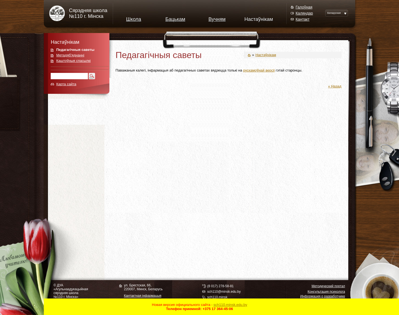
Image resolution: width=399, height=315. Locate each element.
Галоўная (304, 7)
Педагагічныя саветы (75, 50)
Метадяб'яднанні (70, 55)
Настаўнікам (258, 19)
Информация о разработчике (322, 296)
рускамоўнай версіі (259, 70)
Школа (133, 19)
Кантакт (302, 19)
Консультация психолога (326, 292)
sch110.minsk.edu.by (230, 305)
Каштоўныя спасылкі (73, 61)
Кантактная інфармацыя (142, 296)
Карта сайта (66, 84)
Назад (336, 86)
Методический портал (328, 286)
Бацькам (175, 19)
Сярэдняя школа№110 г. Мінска (88, 13)
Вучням (216, 19)
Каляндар (304, 13)
